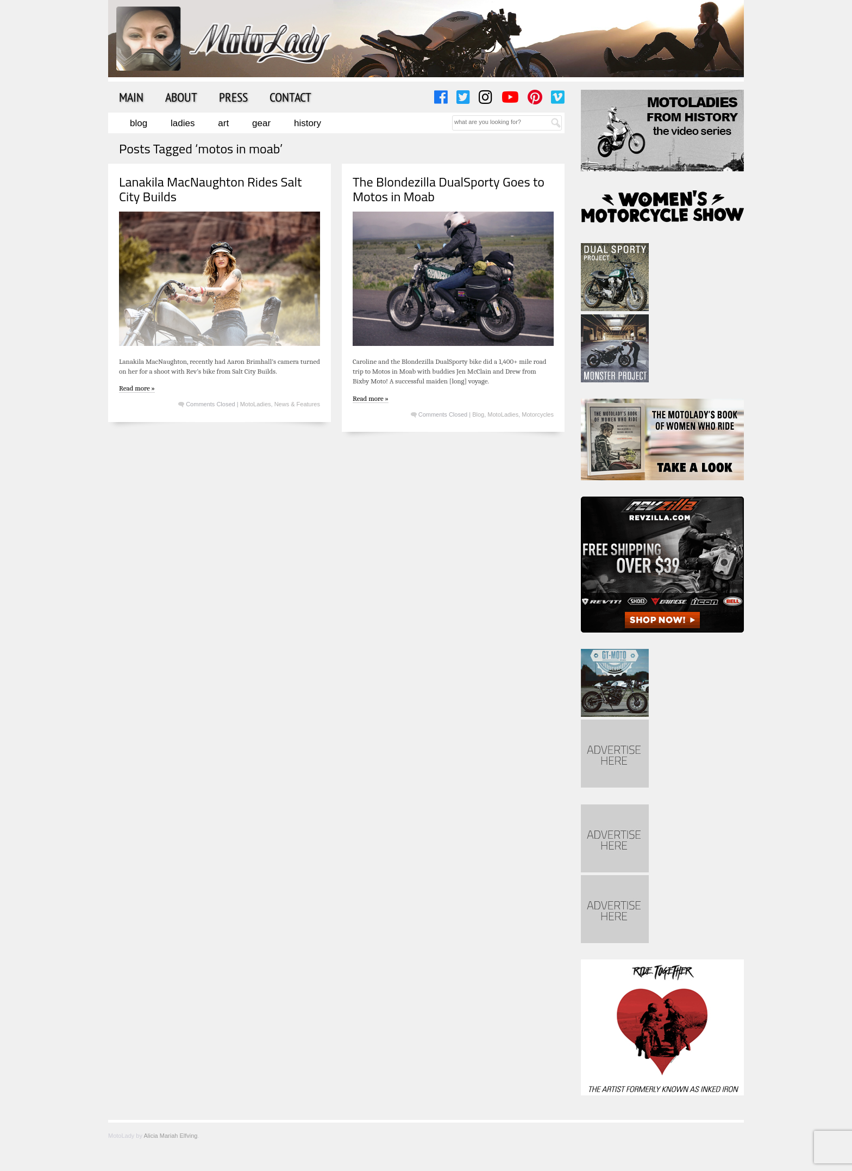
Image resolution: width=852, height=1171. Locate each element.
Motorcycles (538, 414)
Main (131, 97)
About (181, 97)
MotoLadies (255, 404)
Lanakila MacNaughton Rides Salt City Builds (210, 189)
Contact (290, 97)
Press (233, 97)
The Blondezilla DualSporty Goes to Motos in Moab (448, 189)
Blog (138, 123)
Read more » (137, 388)
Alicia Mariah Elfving (170, 1135)
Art (223, 123)
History (307, 123)
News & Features (297, 404)
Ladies (183, 123)
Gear (261, 123)
